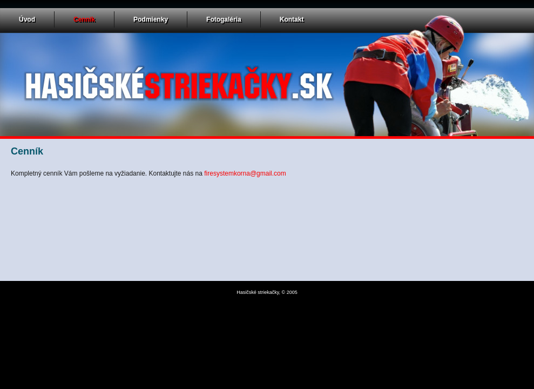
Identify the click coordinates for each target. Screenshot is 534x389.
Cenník (84, 19)
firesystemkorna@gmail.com (245, 173)
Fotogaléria (223, 19)
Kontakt (292, 19)
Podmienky (150, 19)
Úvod (27, 19)
